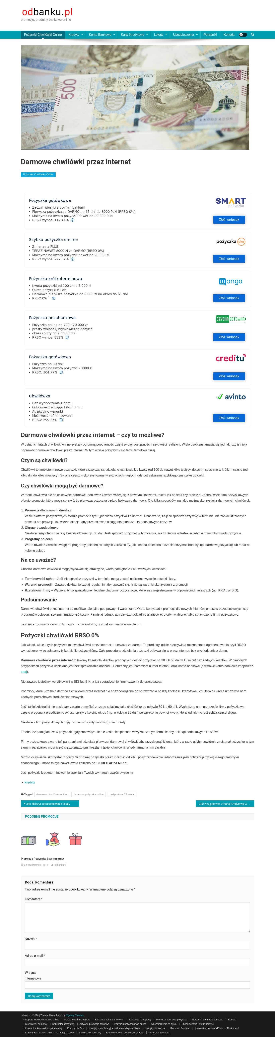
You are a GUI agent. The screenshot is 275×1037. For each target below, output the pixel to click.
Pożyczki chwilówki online (43, 34)
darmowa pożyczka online (88, 794)
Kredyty (73, 34)
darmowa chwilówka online (51, 794)
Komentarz (33, 899)
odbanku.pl (60, 865)
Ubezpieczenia (183, 34)
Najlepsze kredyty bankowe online (41, 1019)
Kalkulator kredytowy (140, 1019)
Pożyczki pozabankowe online (130, 1024)
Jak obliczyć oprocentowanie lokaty (48, 803)
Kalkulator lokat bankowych (109, 1019)
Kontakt (229, 34)
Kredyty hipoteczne (155, 1028)
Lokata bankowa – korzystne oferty (43, 1028)
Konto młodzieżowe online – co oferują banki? (49, 1032)
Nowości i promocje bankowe (207, 1019)
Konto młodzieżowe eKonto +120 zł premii (216, 1028)
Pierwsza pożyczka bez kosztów (42, 858)
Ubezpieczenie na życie (163, 1024)
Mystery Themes (75, 1015)
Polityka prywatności (159, 1032)
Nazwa (31, 939)
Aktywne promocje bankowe (94, 1024)
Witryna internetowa (33, 975)
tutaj (24, 672)
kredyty (30, 782)
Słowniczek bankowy (36, 1024)
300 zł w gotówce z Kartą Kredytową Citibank (226, 803)
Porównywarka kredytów (77, 1019)
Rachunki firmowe (179, 1028)
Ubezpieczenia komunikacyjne (197, 1024)
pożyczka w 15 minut (122, 794)
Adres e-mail (35, 955)
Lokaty (158, 34)
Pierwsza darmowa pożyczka (171, 1019)
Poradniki (210, 34)
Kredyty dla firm (75, 1028)
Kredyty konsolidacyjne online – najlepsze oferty (114, 1028)
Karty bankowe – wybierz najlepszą (124, 1032)
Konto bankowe (100, 34)
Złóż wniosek (229, 220)
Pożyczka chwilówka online (38, 174)
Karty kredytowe (132, 34)
